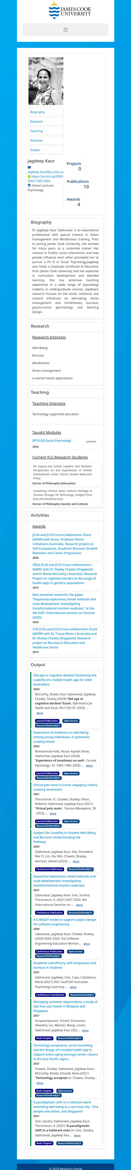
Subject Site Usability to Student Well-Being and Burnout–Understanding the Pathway (65, 837)
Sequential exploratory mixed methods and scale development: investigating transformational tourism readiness (65, 880)
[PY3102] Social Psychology (52, 440)
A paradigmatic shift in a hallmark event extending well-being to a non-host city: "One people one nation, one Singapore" (66, 1106)
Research (36, 121)
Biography (37, 112)
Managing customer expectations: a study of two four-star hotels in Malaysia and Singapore (66, 1006)
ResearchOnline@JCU (48, 725)
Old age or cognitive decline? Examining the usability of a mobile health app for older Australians (65, 679)
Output (35, 150)
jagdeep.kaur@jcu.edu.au (46, 172)
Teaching (36, 131)
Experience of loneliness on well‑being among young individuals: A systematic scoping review (62, 737)
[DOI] (81, 708)
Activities (36, 140)
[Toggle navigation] (65, 30)
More (40, 713)
